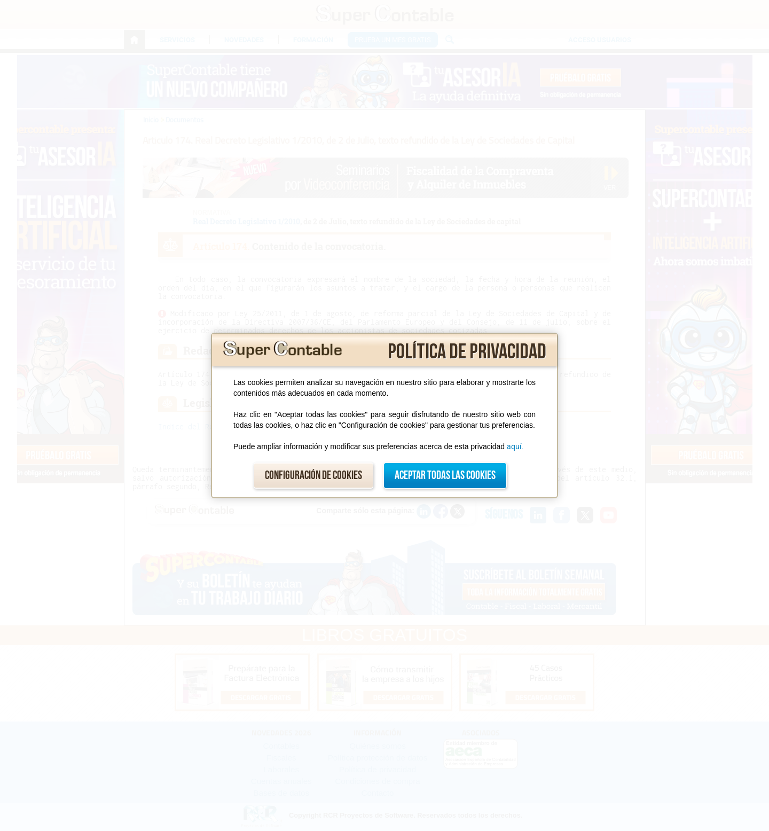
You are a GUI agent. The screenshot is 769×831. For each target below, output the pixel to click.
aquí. (515, 446)
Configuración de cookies (313, 475)
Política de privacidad (467, 352)
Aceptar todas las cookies (445, 475)
